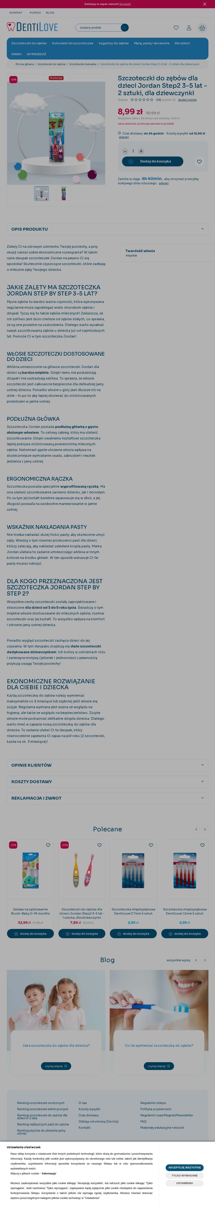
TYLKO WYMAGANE (185, 1175)
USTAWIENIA (184, 1183)
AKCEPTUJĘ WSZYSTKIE (184, 1167)
